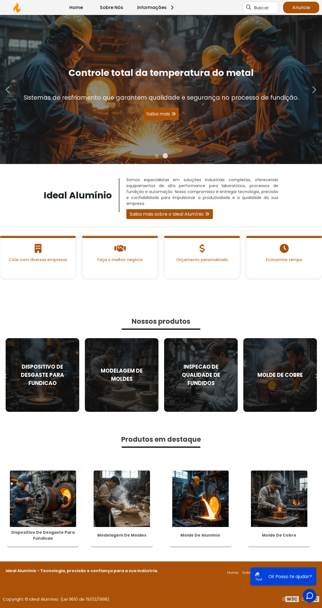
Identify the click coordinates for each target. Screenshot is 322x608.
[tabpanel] (161, 89)
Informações (156, 7)
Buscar (261, 7)
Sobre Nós (111, 7)
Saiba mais (158, 114)
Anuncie (301, 7)
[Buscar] (248, 7)
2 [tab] (165, 157)
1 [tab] (157, 157)
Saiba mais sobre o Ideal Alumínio (167, 214)
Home (76, 7)
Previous (8, 89)
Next (314, 89)
